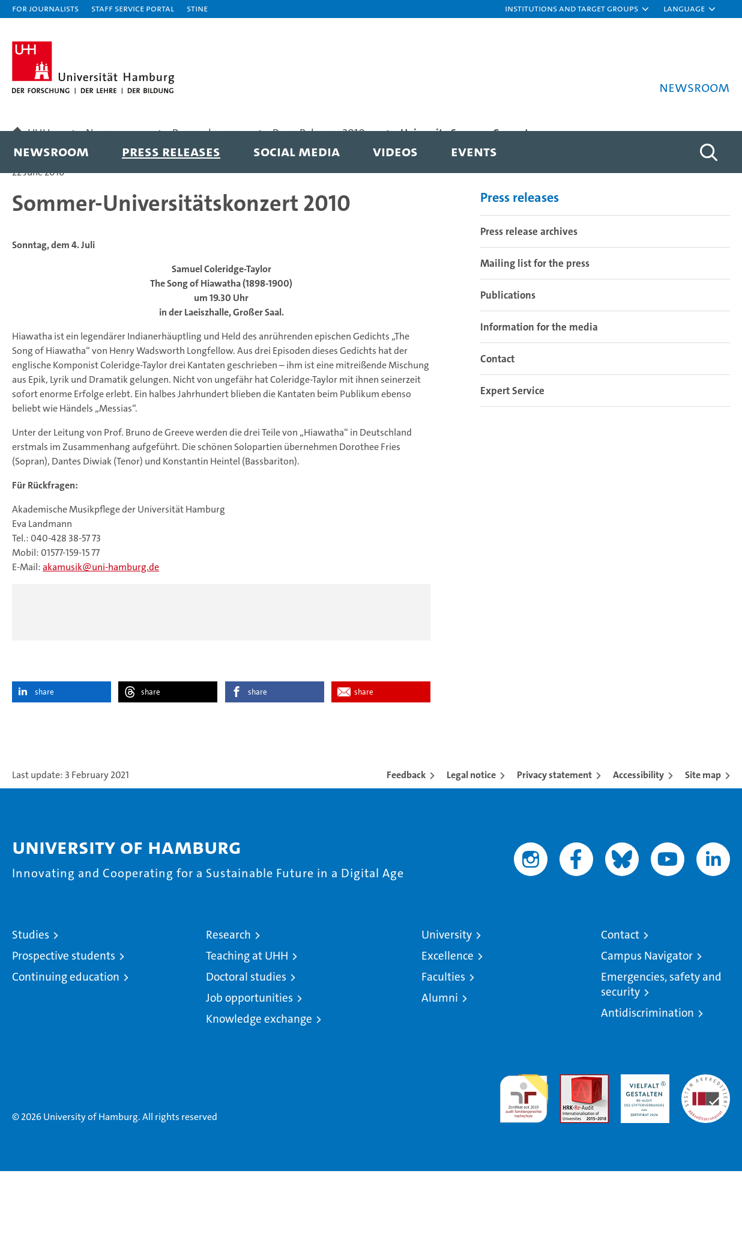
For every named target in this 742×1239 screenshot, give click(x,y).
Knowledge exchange (259, 1086)
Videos (395, 151)
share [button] (44, 760)
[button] (577, 9)
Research (228, 1002)
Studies (30, 1002)
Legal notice (471, 842)
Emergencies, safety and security (661, 1052)
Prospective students (63, 1023)
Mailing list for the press (535, 330)
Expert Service (512, 457)
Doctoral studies (246, 1044)
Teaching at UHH (247, 1023)
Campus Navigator (647, 1023)
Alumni (439, 1065)
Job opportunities (249, 1065)
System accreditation (705, 1154)
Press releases (171, 151)
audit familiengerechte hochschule (523, 1161)
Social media (296, 151)
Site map (703, 842)
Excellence (447, 1023)
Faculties (443, 1044)
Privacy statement (554, 842)
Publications (507, 362)
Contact (497, 426)
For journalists (45, 8)
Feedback (406, 842)
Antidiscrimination (647, 1080)
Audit (571, 1148)
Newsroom (51, 151)
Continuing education (65, 1044)
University (446, 1002)
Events (474, 151)
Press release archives (529, 298)
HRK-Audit (642, 1148)
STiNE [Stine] (197, 8)
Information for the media (539, 394)
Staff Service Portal (132, 8)
